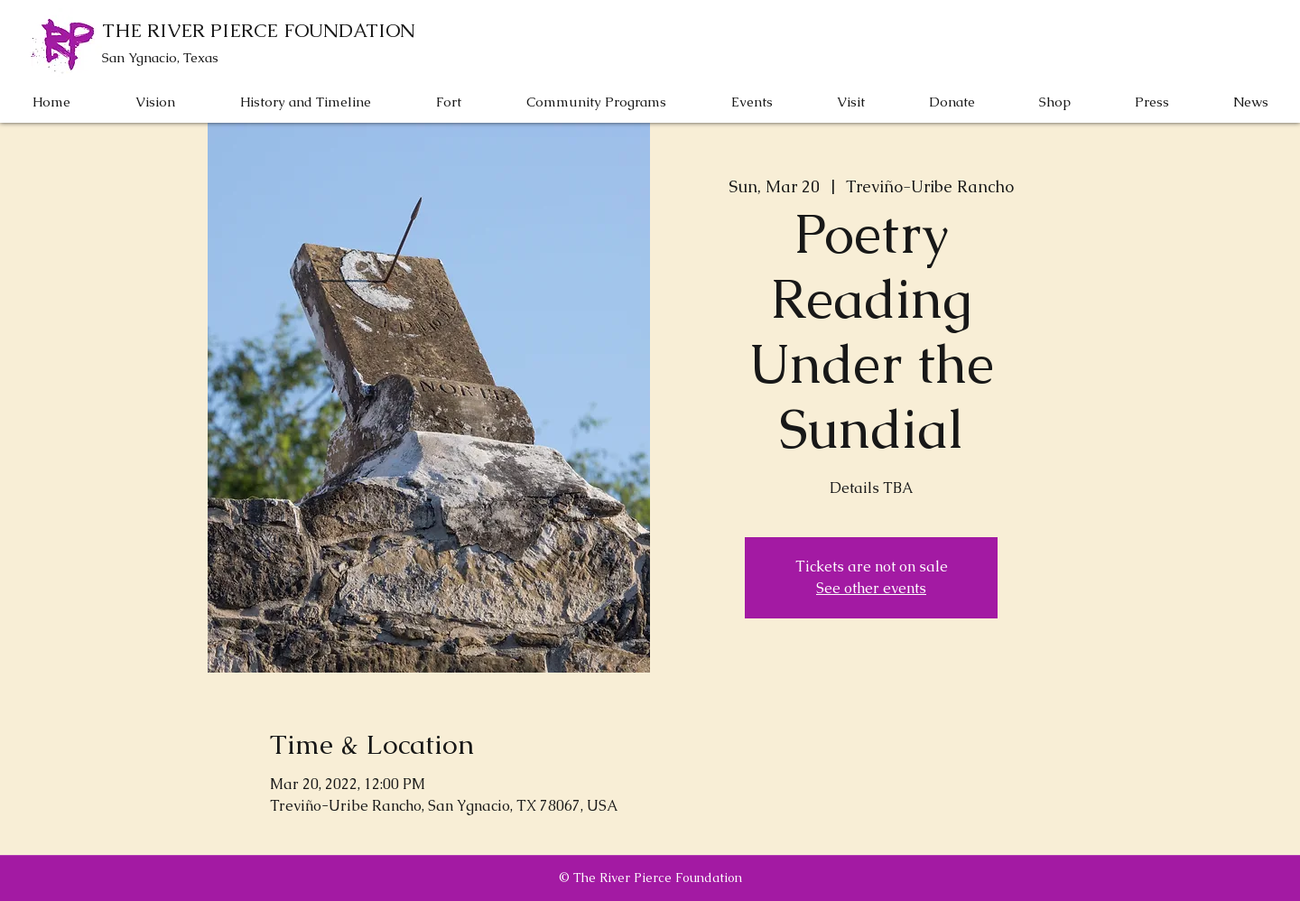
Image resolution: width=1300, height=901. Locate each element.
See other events (871, 588)
